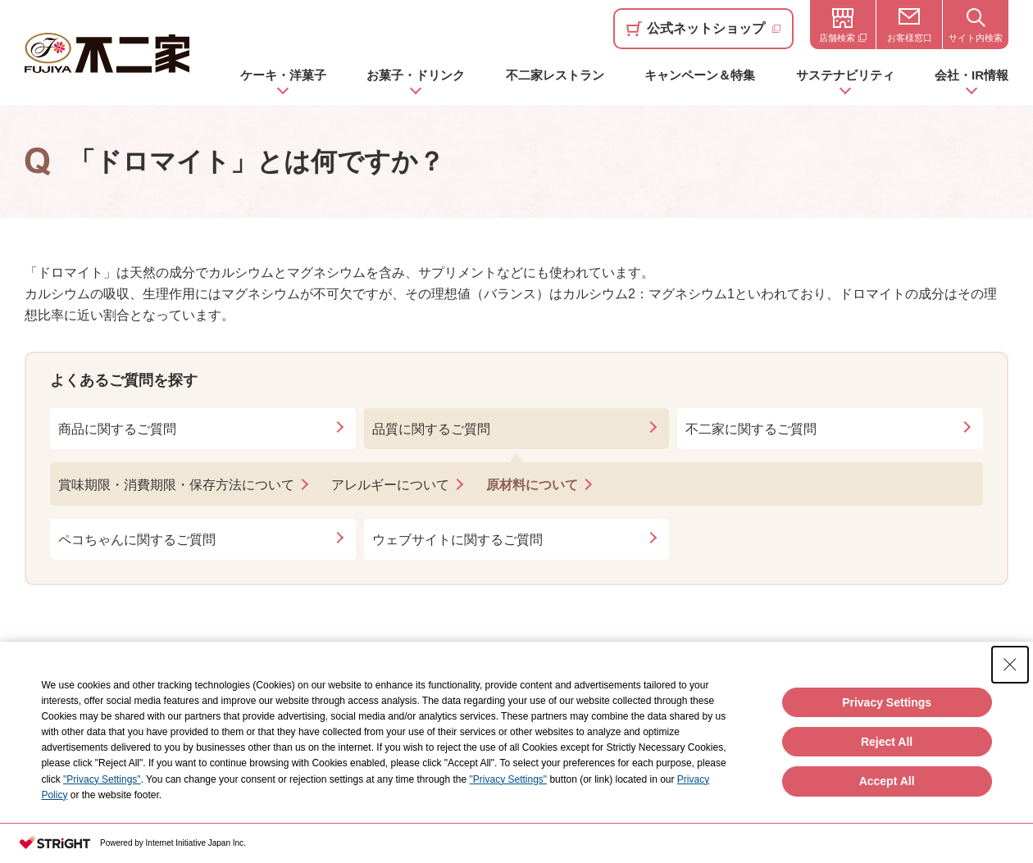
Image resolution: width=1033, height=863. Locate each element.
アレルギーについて (390, 485)
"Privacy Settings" (102, 779)
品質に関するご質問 (431, 429)
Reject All (886, 741)
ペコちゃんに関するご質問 (137, 540)
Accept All (887, 781)
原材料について (532, 485)
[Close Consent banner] (1010, 665)
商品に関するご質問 (117, 429)
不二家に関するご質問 (751, 429)
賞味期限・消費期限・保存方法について (176, 485)
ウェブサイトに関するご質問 (457, 540)
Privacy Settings (886, 702)
